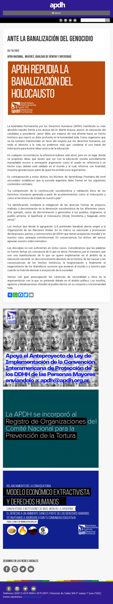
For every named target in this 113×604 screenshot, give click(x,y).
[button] (56, 13)
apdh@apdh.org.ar (32, 596)
